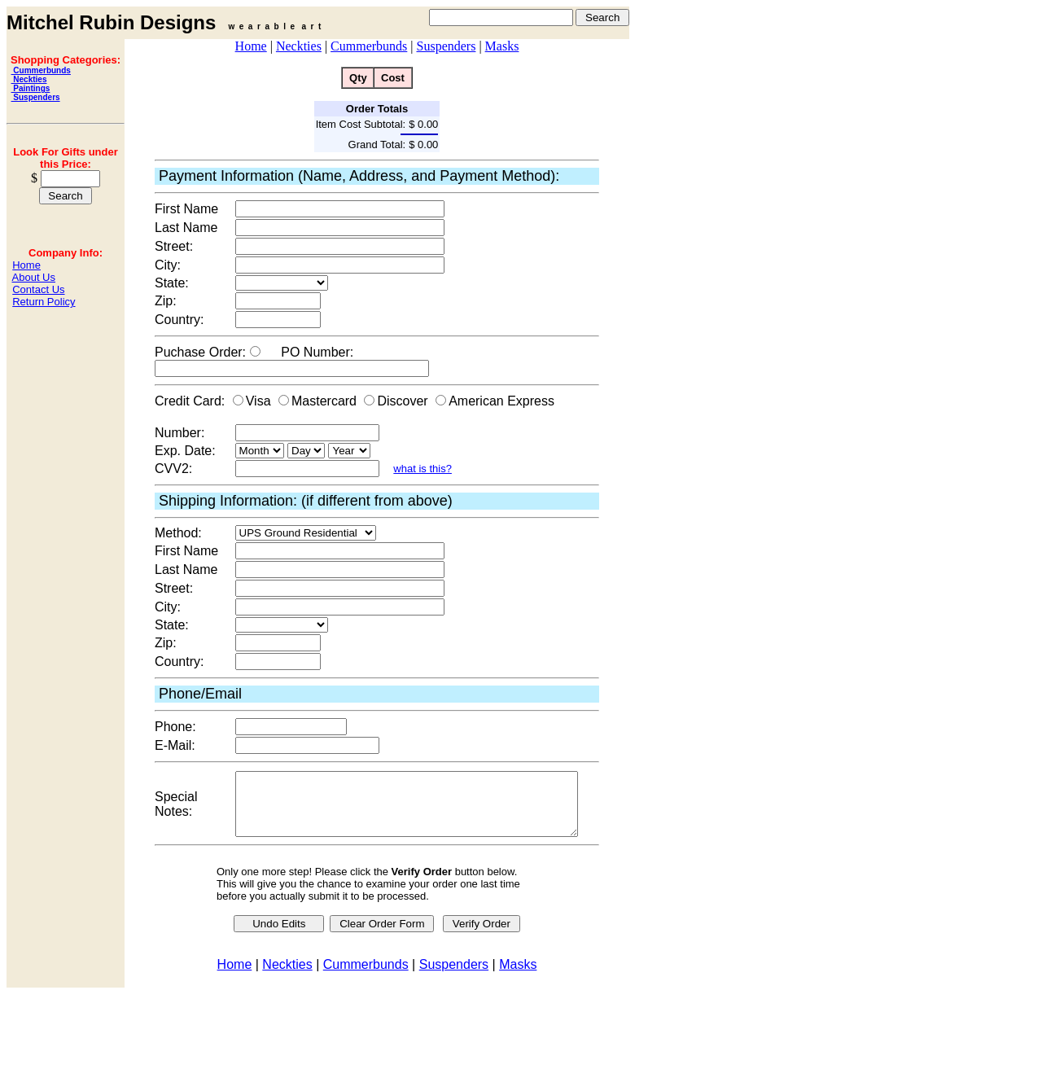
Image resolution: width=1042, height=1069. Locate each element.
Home (26, 265)
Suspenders (35, 97)
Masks (502, 46)
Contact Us (38, 289)
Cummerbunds (41, 70)
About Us (33, 277)
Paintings (30, 88)
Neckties (29, 79)
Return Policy (43, 302)
